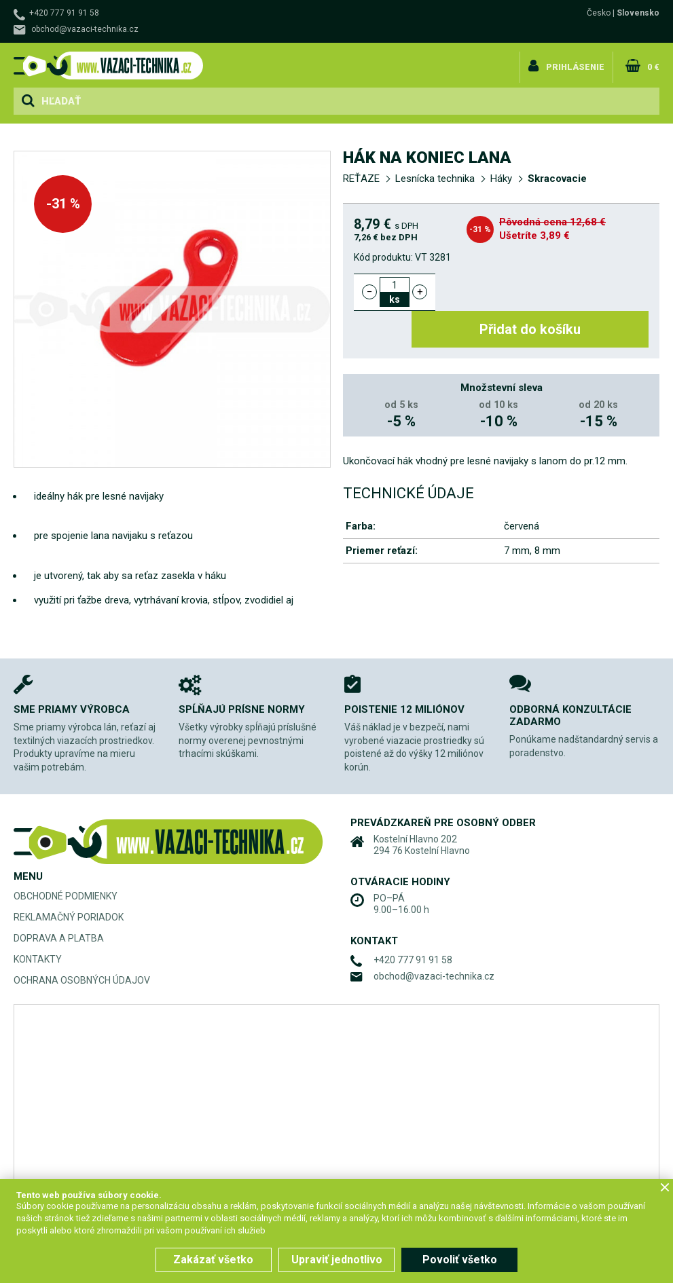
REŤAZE (361, 178)
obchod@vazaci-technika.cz (85, 29)
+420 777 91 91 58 (64, 13)
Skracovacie (557, 178)
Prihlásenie (578, 63)
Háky (501, 178)
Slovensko (638, 13)
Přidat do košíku (550, 292)
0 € (653, 63)
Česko (599, 13)
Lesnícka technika (435, 178)
